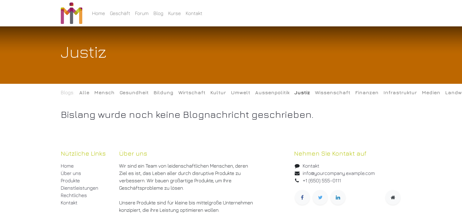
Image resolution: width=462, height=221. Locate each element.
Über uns (71, 173)
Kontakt (69, 202)
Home (67, 166)
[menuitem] (98, 13)
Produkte (70, 180)
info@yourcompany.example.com (339, 173)
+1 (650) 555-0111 (322, 180)
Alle (84, 92)
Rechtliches (74, 195)
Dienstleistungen (79, 188)
